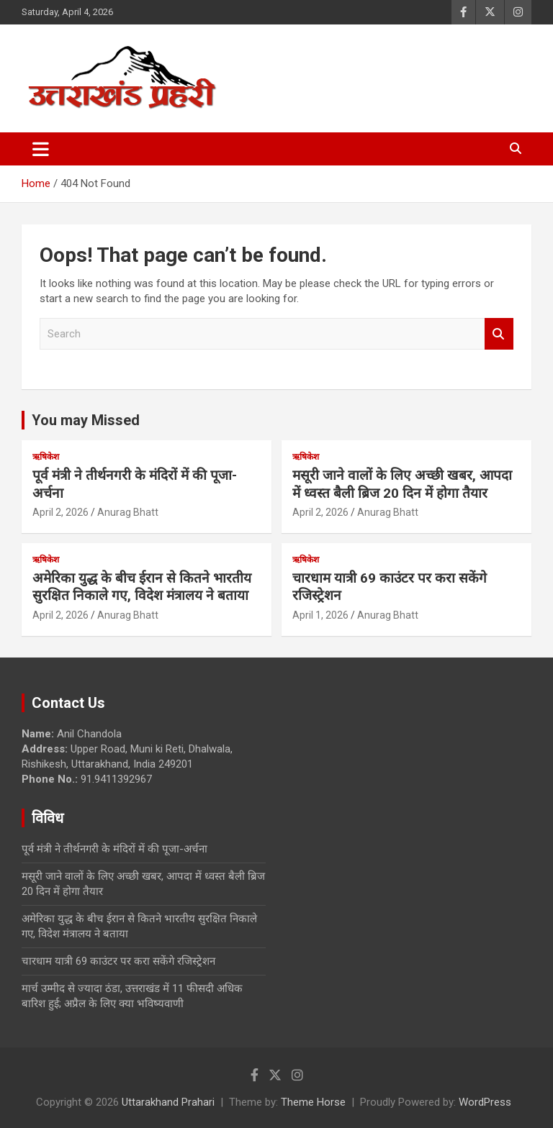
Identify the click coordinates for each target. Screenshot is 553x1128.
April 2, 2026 (60, 512)
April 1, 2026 (320, 615)
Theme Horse (313, 1102)
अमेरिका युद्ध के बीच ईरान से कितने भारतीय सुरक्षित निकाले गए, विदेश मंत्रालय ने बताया (141, 587)
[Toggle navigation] (41, 148)
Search (499, 334)
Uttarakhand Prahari (168, 1102)
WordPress (485, 1102)
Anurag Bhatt (127, 512)
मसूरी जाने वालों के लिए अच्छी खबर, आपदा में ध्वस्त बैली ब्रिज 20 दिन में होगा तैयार (402, 484)
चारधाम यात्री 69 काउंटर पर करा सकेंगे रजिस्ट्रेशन (118, 961)
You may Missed (86, 420)
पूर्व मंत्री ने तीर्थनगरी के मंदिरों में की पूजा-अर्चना (114, 848)
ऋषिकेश (45, 457)
